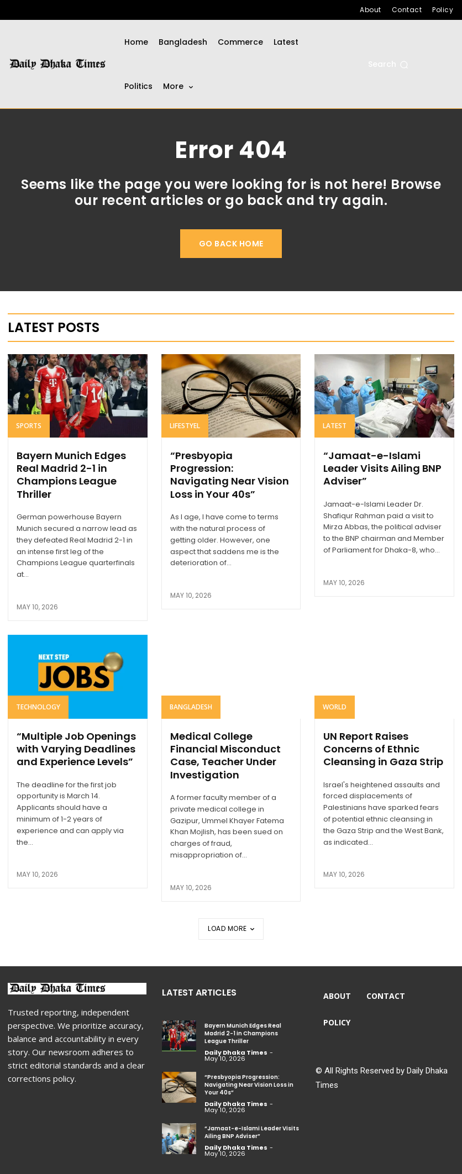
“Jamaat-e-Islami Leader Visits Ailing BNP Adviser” (382, 468)
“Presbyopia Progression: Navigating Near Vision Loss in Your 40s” (229, 475)
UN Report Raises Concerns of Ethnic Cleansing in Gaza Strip (383, 749)
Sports (28, 426)
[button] (388, 64)
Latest (335, 426)
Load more (231, 928)
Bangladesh (191, 707)
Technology (38, 707)
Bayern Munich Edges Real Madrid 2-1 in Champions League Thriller (71, 475)
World (335, 707)
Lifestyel (185, 426)
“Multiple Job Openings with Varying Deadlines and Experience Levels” (76, 749)
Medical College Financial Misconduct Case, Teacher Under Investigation (225, 755)
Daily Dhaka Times (235, 1052)
